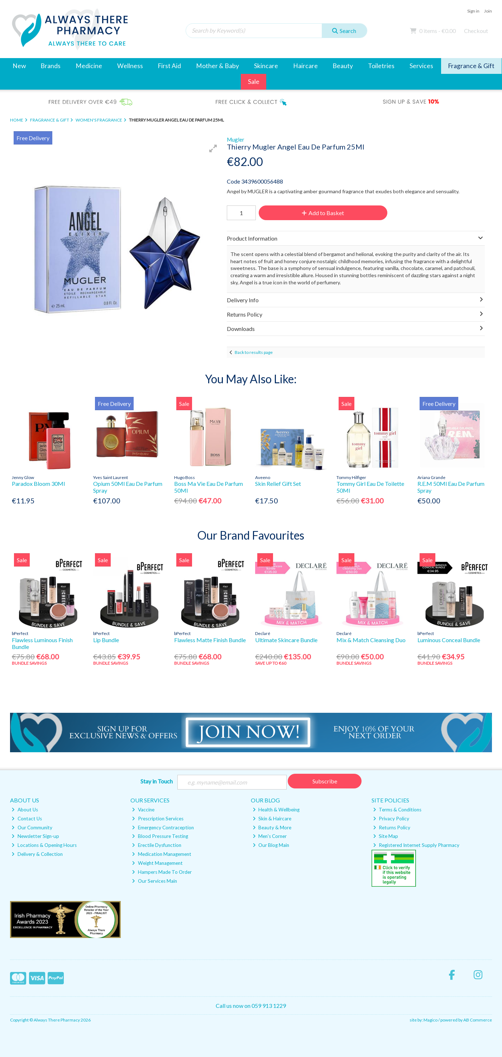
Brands (50, 66)
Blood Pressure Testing (160, 836)
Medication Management (161, 854)
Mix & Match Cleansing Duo (371, 639)
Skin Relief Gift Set (278, 483)
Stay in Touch (156, 781)
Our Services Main (154, 881)
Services (421, 66)
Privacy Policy (391, 818)
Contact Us (26, 818)
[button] (213, 148)
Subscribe (324, 781)
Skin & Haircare (272, 818)
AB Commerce (477, 1020)
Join (488, 11)
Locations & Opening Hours (43, 845)
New (19, 66)
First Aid (169, 66)
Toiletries (381, 66)
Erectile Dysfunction (156, 845)
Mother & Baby (217, 66)
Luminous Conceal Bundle (448, 639)
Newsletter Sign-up (35, 836)
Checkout (476, 30)
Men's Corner (270, 836)
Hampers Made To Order (161, 872)
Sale (253, 81)
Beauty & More (272, 827)
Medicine (89, 66)
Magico (431, 1020)
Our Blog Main (271, 845)
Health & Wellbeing (276, 809)
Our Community (31, 827)
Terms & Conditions (397, 809)
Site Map (385, 836)
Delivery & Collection (36, 854)
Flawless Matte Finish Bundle (210, 639)
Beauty (343, 66)
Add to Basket (323, 212)
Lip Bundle (106, 639)
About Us (24, 809)
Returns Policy (391, 827)
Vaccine (143, 809)
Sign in (473, 11)
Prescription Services (157, 818)
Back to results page (254, 352)
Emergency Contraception (162, 827)
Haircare (305, 66)
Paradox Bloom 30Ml (38, 483)
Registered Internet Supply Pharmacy (416, 845)
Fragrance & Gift (471, 66)
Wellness (130, 66)
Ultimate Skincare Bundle (286, 639)
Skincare (266, 66)
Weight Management (157, 863)
